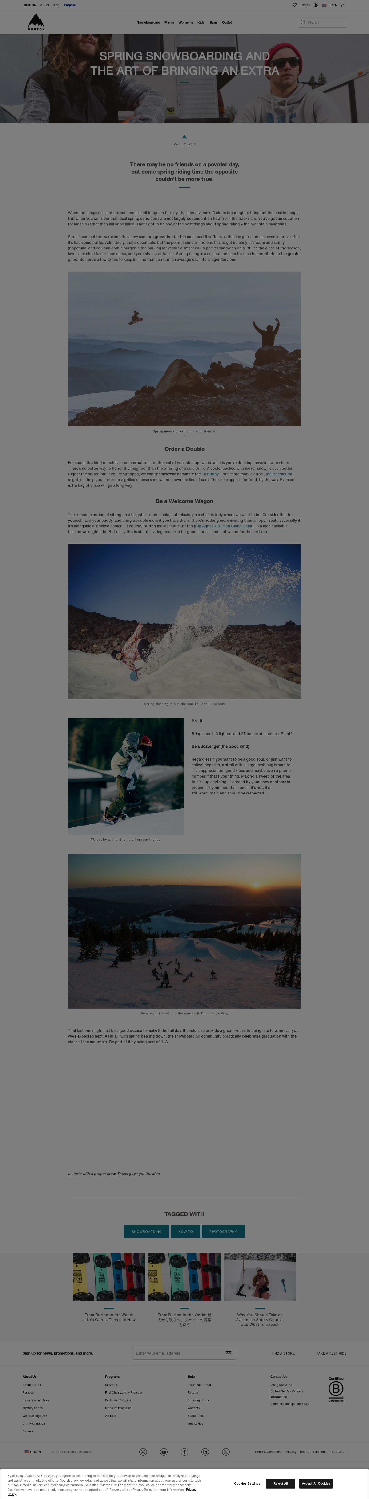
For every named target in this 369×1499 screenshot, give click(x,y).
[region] (184, 1484)
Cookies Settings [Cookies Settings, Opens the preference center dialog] (247, 1483)
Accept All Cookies (316, 1483)
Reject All (280, 1483)
